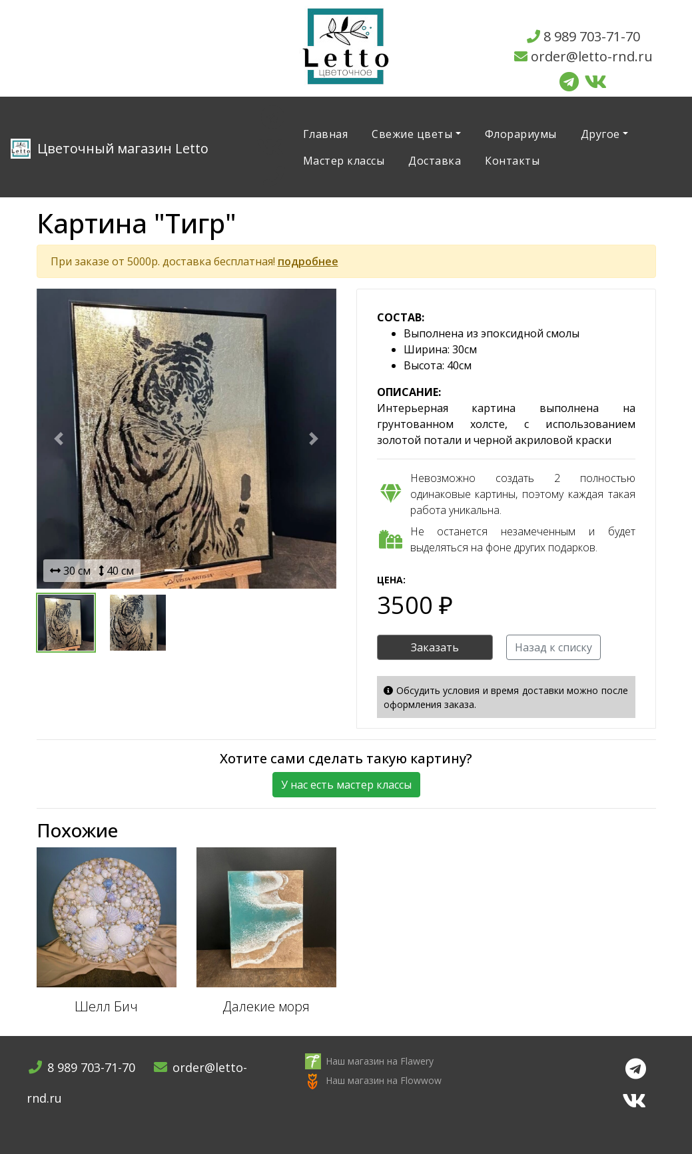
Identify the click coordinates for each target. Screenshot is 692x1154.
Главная (325, 134)
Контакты (512, 160)
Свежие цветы (412, 134)
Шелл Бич (106, 1006)
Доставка (434, 160)
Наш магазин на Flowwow (384, 1080)
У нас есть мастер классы (346, 784)
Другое (600, 134)
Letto (109, 149)
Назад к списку (553, 647)
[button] (59, 439)
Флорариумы (521, 134)
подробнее (308, 261)
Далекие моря (266, 1006)
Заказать (435, 647)
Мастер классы (344, 160)
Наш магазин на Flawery (380, 1061)
